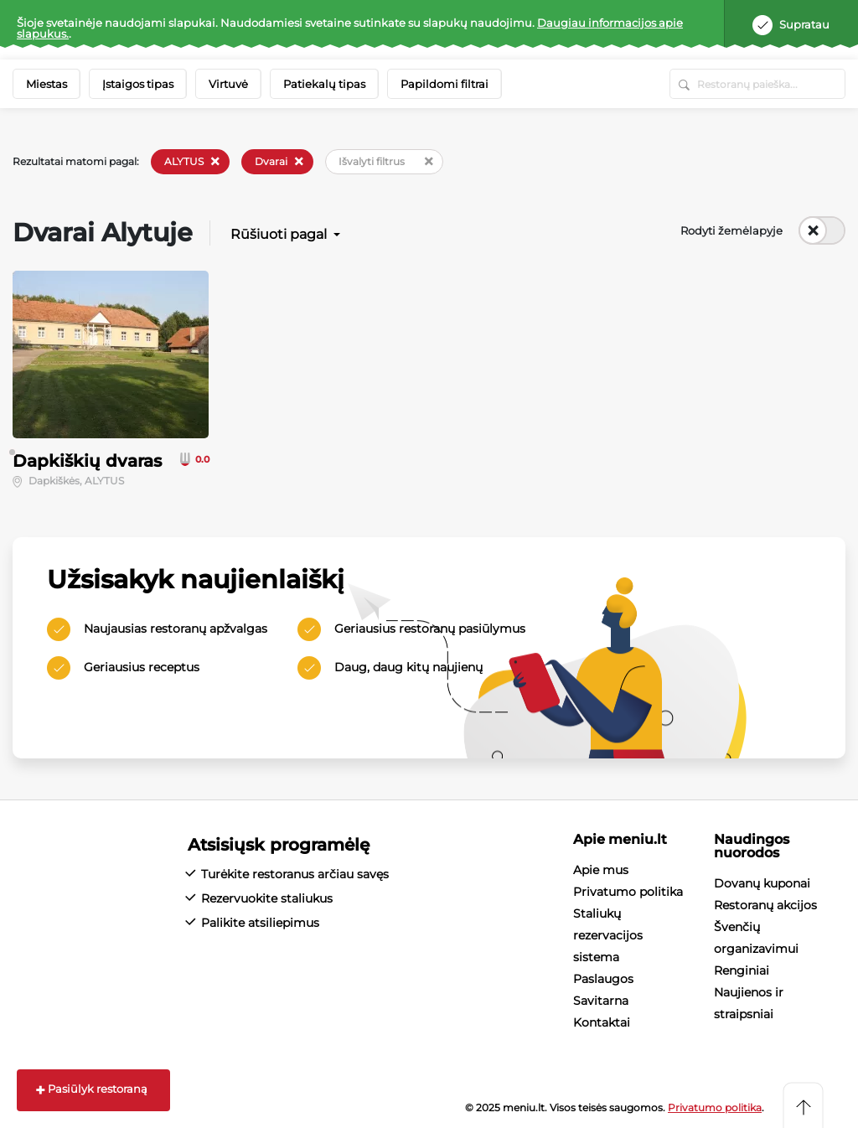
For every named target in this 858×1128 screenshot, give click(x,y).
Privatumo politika (628, 891)
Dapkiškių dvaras (87, 461)
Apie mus (600, 869)
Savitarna (600, 1000)
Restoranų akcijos (765, 905)
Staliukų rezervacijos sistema (608, 935)
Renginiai (741, 970)
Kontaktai (601, 1022)
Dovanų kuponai (762, 883)
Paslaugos (603, 978)
